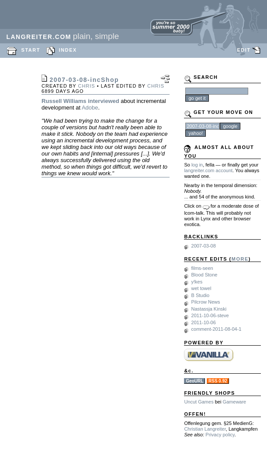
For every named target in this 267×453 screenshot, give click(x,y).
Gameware (234, 401)
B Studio (200, 295)
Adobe (90, 107)
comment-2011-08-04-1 (216, 329)
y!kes (197, 281)
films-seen (202, 268)
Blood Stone (204, 274)
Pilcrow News (205, 301)
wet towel (201, 288)
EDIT (243, 50)
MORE (240, 259)
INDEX (68, 50)
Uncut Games (198, 401)
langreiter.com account (208, 170)
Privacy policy (219, 434)
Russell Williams (64, 101)
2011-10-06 (203, 322)
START (30, 50)
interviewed (103, 101)
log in (197, 164)
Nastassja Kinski (209, 308)
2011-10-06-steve (210, 315)
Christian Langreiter (204, 429)
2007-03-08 (203, 245)
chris (86, 85)
